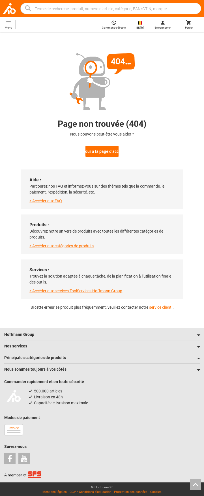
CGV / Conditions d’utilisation (90, 491)
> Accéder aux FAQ (45, 199)
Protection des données (130, 491)
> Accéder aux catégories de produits (61, 244)
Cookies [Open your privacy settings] (156, 491)
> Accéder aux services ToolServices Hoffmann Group (75, 289)
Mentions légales (54, 491)
